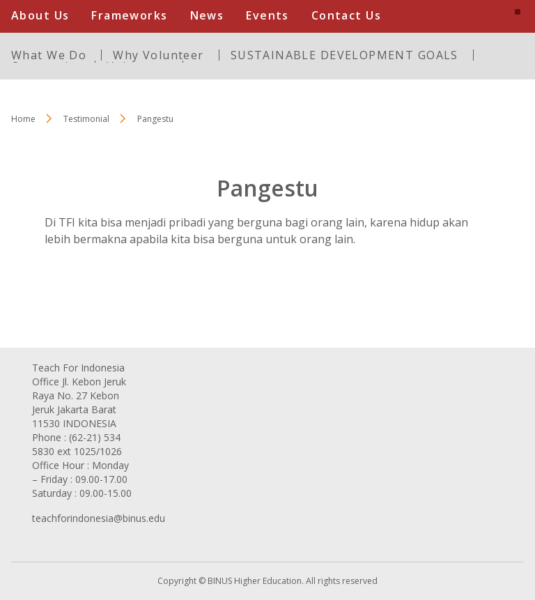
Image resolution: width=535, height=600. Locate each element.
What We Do (48, 55)
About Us (40, 15)
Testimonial (86, 119)
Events (267, 15)
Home (23, 119)
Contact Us (346, 15)
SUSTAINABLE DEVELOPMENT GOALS (344, 55)
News (207, 15)
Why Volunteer (158, 55)
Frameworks (129, 15)
